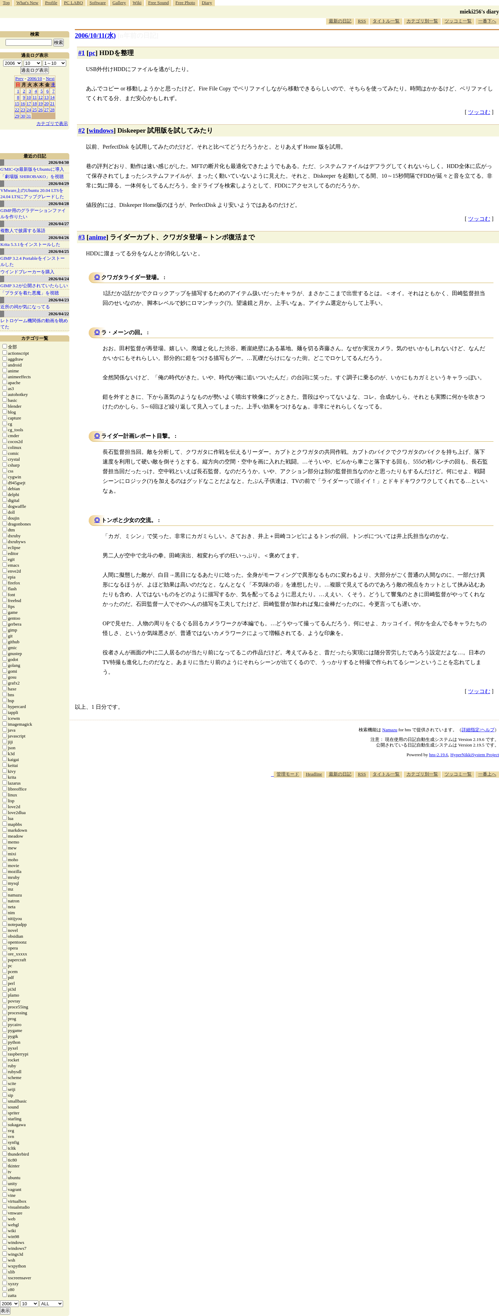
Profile (51, 2)
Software (97, 2)
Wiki (137, 2)
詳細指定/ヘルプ (478, 729)
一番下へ (487, 21)
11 (35, 97)
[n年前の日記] (137, 35)
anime (97, 237)
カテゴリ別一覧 (422, 21)
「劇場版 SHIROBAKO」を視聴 (32, 176)
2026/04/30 (59, 162)
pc (92, 52)
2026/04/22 (59, 313)
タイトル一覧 (386, 21)
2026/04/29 (59, 183)
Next (50, 78)
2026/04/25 (59, 251)
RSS (362, 21)
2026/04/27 (59, 223)
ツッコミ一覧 (458, 21)
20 (46, 103)
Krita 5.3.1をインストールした (30, 244)
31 (29, 115)
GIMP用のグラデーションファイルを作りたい (33, 213)
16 (23, 103)
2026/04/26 (59, 237)
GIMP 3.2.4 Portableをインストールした (32, 261)
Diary (207, 2)
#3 (81, 237)
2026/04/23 (59, 299)
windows (101, 130)
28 (52, 109)
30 (23, 115)
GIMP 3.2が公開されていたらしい (34, 285)
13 (46, 97)
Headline (314, 774)
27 (46, 109)
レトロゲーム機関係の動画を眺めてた (34, 323)
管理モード (288, 774)
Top (6, 2)
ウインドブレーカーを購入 (27, 271)
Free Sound (158, 2)
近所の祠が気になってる (25, 306)
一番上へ (487, 774)
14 (52, 97)
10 (29, 97)
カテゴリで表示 (52, 123)
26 (40, 109)
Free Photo (185, 2)
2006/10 (34, 78)
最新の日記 (340, 21)
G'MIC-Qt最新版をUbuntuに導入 (32, 169)
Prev (19, 78)
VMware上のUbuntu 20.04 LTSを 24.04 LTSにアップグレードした (32, 193)
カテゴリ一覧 (34, 338)
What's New (27, 2)
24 (29, 109)
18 (35, 103)
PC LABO (73, 2)
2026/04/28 (59, 203)
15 (17, 103)
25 (35, 109)
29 (17, 115)
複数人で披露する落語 (22, 230)
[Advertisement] (373, 798)
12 (40, 97)
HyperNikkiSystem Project (474, 754)
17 (29, 103)
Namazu (389, 729)
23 (23, 109)
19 (40, 103)
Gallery (119, 2)
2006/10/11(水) (95, 35)
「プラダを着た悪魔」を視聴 (29, 292)
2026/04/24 (59, 278)
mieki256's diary (479, 12)
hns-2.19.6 (438, 754)
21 (52, 103)
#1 (81, 52)
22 (17, 109)
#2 (81, 130)
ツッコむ (479, 112)
